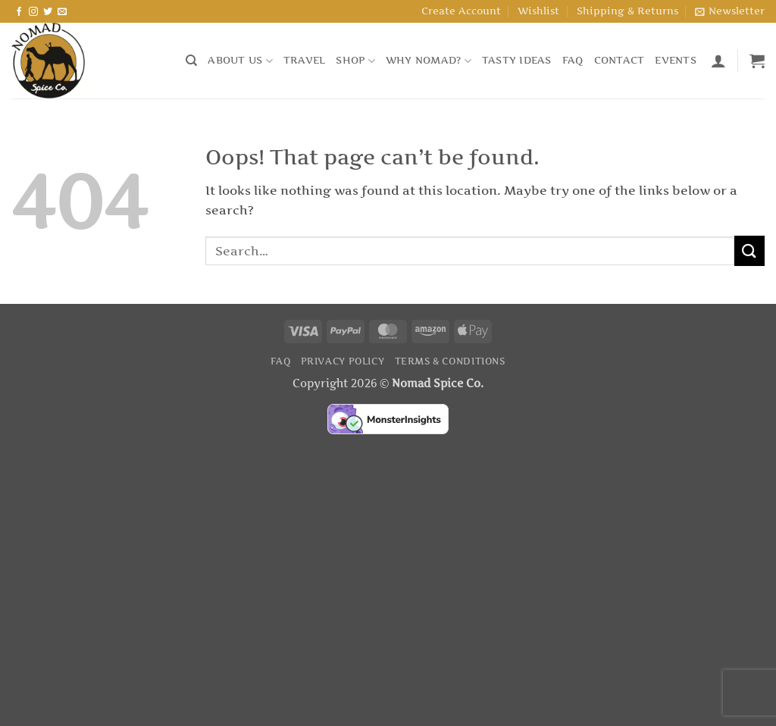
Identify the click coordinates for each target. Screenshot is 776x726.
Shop (355, 61)
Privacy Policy (343, 361)
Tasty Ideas (517, 60)
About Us (240, 61)
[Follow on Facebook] (18, 12)
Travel (304, 60)
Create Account (461, 11)
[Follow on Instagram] (33, 12)
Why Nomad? (428, 61)
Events (675, 60)
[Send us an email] (62, 12)
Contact (619, 60)
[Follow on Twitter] (47, 12)
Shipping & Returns (627, 11)
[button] (730, 11)
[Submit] (749, 250)
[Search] (191, 60)
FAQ (573, 60)
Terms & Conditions (450, 361)
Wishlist (538, 11)
